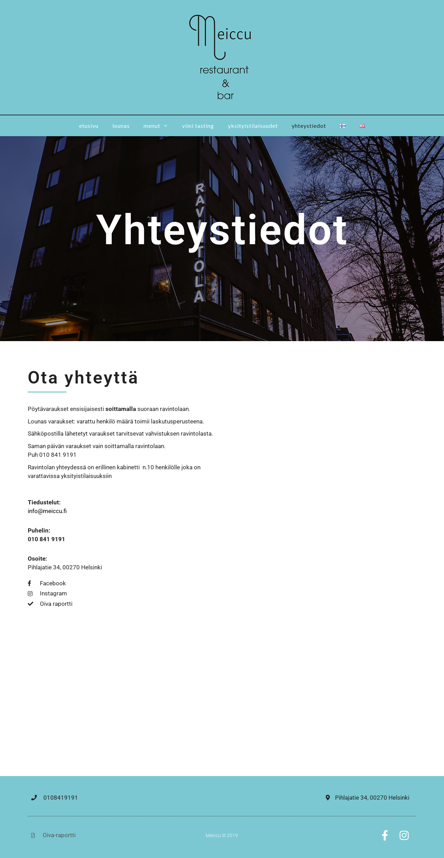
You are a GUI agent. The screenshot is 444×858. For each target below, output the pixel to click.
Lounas (121, 125)
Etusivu (89, 125)
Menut (159, 125)
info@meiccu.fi (47, 511)
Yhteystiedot (309, 125)
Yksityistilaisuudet (253, 125)
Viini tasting (198, 125)
